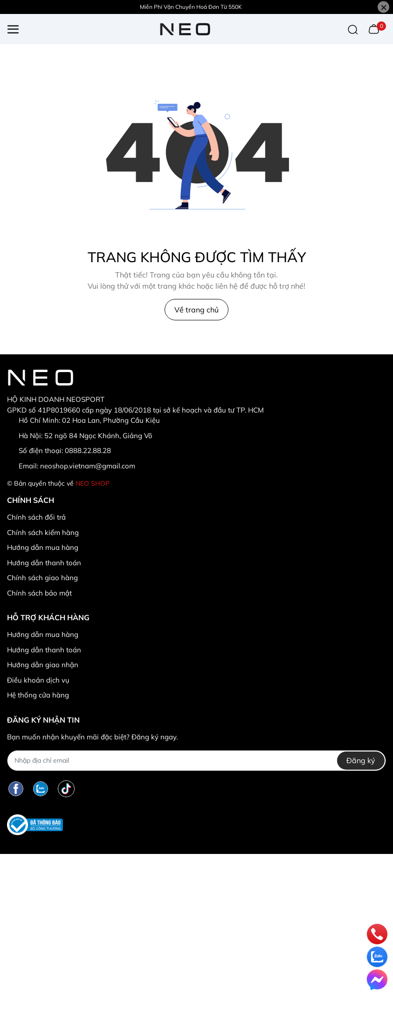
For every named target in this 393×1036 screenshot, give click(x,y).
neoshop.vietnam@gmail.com (87, 465)
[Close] (383, 7)
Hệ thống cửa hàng (38, 695)
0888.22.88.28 (88, 450)
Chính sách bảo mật (39, 593)
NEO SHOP (93, 483)
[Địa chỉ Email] (196, 760)
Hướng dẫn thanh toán (44, 562)
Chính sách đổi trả (36, 517)
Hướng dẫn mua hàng (42, 547)
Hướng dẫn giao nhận (42, 664)
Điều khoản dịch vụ (38, 680)
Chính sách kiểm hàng (43, 532)
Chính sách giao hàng (42, 577)
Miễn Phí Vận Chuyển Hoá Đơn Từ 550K (191, 6)
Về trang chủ (196, 309)
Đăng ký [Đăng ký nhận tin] (360, 760)
